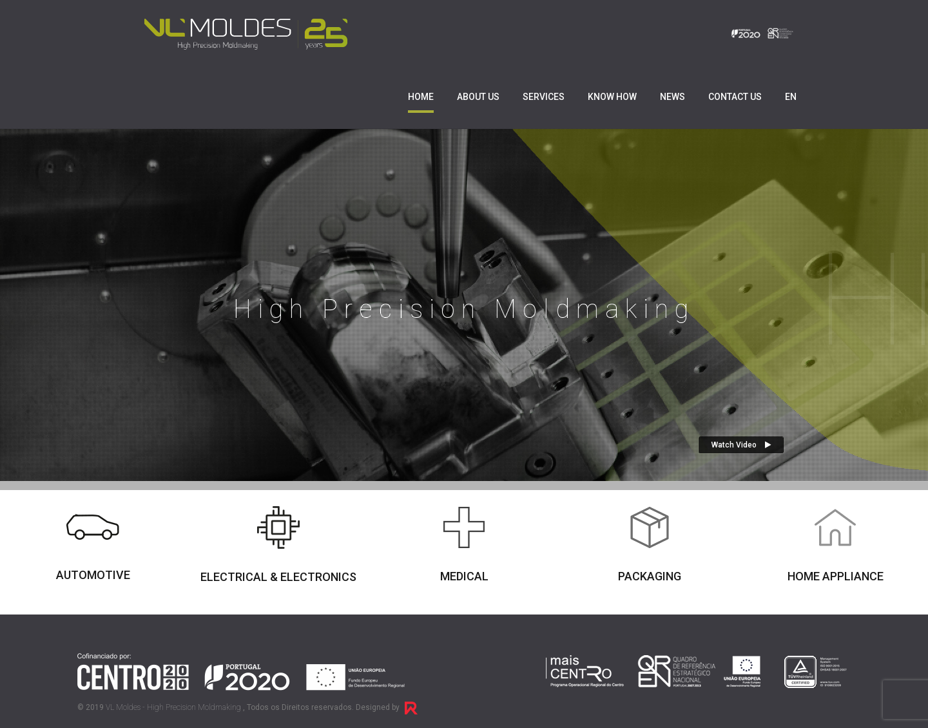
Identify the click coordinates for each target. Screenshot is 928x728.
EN (791, 97)
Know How (612, 97)
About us (478, 97)
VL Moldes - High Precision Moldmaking (173, 707)
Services (544, 97)
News (672, 97)
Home (421, 97)
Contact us (735, 97)
